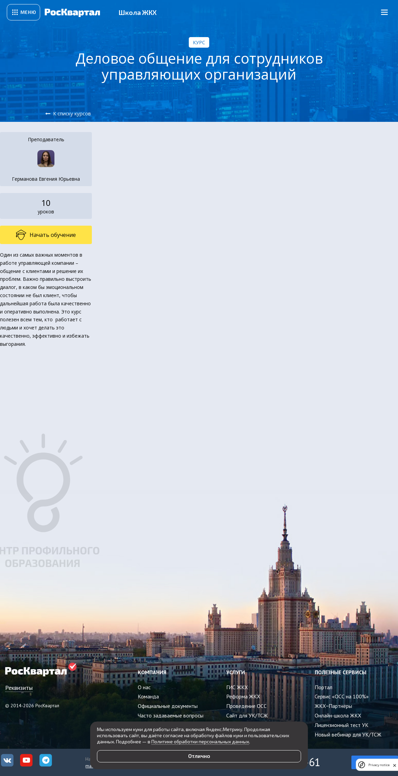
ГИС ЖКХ (237, 687)
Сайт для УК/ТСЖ (247, 715)
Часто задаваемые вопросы (170, 715)
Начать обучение (46, 235)
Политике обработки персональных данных (200, 741)
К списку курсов (72, 113)
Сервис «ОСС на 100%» (342, 696)
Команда (148, 696)
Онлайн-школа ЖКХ (338, 715)
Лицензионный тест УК (341, 725)
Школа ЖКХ (137, 12)
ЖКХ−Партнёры (333, 705)
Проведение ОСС (246, 705)
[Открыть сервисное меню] (23, 12)
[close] (394, 765)
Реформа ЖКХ (243, 696)
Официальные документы (168, 705)
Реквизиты (19, 688)
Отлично (199, 756)
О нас (144, 687)
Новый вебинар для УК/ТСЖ (348, 734)
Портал (323, 687)
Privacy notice (378, 765)
